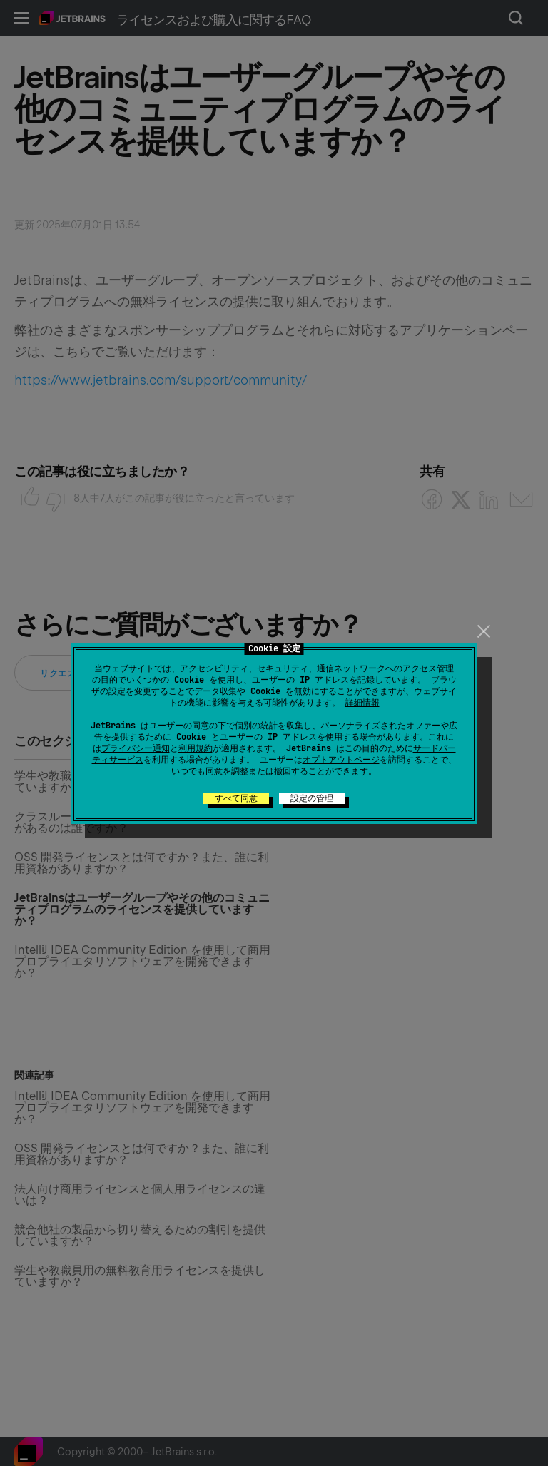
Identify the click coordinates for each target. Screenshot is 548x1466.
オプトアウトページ (341, 759)
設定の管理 (311, 798)
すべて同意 (236, 798)
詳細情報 (362, 702)
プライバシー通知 (135, 748)
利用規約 (195, 748)
